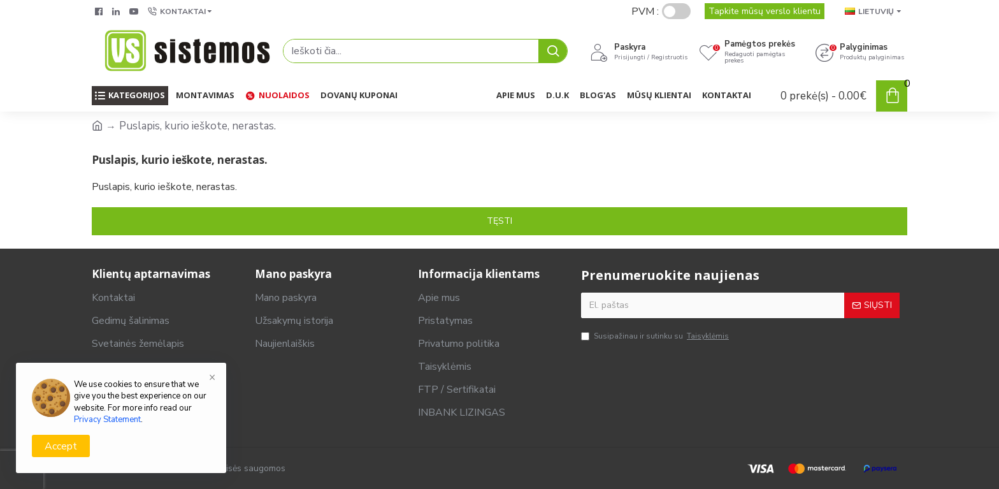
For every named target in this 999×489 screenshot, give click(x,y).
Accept (61, 446)
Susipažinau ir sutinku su (656, 336)
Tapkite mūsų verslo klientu (764, 11)
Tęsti (499, 221)
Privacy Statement (107, 419)
